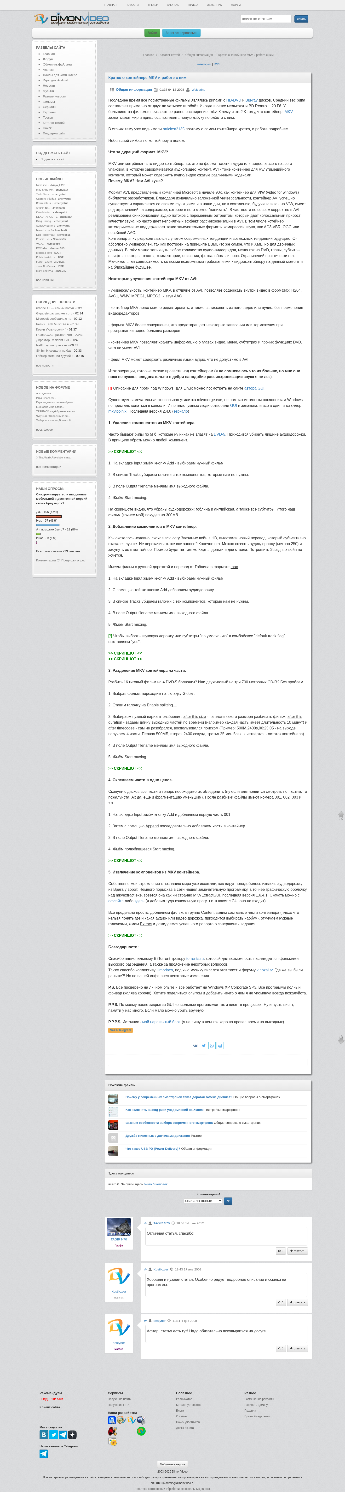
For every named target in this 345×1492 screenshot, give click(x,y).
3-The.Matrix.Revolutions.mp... (54, 457)
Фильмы (49, 101)
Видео (193, 4)
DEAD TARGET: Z (47, 216)
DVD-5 (219, 434)
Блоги (180, 1410)
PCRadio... (42, 248)
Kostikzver (118, 1291)
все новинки (45, 280)
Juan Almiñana (44, 266)
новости (66, 302)
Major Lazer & (44, 230)
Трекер (153, 4)
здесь (139, 901)
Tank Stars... (43, 194)
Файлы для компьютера (60, 75)
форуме (62, 387)
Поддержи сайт (54, 133)
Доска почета (185, 1428)
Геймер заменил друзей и (54, 356)
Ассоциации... (44, 393)
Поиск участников (188, 1422)
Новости (132, 4)
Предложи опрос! (73, 560)
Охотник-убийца (46, 198)
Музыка (48, 91)
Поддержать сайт (53, 153)
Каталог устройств (188, 1405)
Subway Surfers (45, 225)
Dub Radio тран (45, 234)
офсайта (116, 901)
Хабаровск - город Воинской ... (55, 420)
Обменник (214, 4)
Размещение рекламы (259, 1399)
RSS (217, 64)
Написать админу (256, 1405)
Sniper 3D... (43, 207)
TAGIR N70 (119, 1239)
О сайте (181, 1416)
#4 (146, 1223)
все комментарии (48, 467)
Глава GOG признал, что (54, 335)
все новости (44, 365)
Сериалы (49, 107)
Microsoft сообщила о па (53, 318)
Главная (110, 4)
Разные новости (54, 96)
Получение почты (119, 1399)
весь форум (44, 429)
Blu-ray (252, 100)
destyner (119, 1343)
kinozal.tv (264, 970)
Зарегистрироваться (181, 33)
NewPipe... (42, 185)
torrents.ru (195, 959)
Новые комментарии (56, 451)
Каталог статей (53, 123)
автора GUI (254, 388)
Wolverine (199, 89)
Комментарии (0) (48, 560)
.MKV (288, 112)
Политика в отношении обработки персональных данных (172, 1489)
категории (203, 64)
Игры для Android (55, 80)
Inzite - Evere (44, 261)
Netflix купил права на (52, 345)
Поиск (47, 128)
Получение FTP (118, 1405)
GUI (233, 405)
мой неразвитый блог (160, 1022)
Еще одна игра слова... (50, 406)
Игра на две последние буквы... (55, 402)
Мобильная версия (172, 1464)
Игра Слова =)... (46, 398)
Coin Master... (44, 212)
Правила (250, 1410)
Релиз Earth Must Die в (52, 324)
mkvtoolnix (117, 411)
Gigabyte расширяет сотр (54, 313)
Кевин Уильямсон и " (51, 329)
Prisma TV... (43, 239)
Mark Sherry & (45, 270)
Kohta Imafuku (45, 257)
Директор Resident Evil (53, 340)
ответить (297, 1251)
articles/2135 (174, 129)
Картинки (49, 112)
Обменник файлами (57, 64)
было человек (156, 1184)
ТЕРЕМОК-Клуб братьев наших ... (57, 411)
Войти (152, 33)
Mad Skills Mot (44, 189)
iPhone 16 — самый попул (55, 308)
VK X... (40, 243)
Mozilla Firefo (44, 252)
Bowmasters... (44, 203)
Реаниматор (184, 1399)
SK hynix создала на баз (53, 350)
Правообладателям (257, 1416)
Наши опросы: (50, 489)
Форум (236, 4)
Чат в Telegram (120, 1030)
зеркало (180, 411)
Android (173, 4)
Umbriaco (165, 970)
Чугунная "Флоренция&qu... (53, 416)
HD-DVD (233, 100)
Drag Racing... (44, 221)
